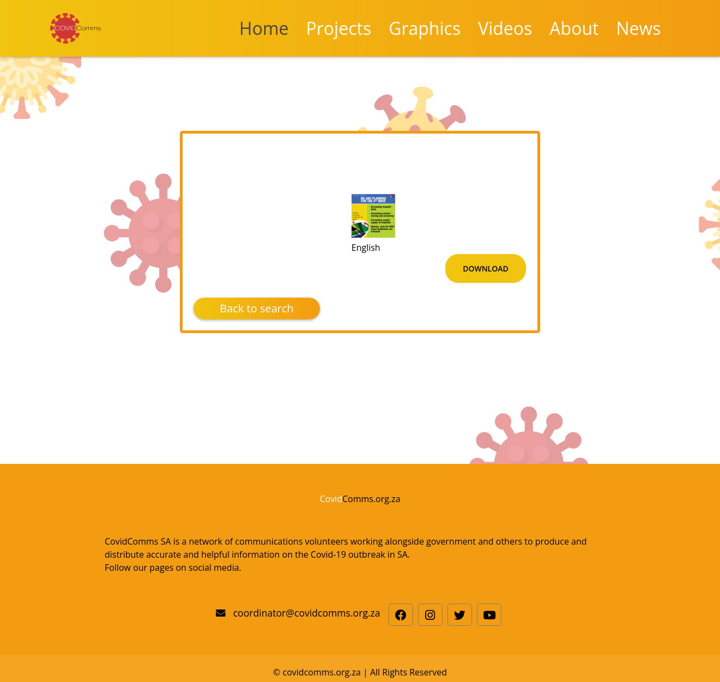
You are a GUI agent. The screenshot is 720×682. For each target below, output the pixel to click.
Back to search (257, 308)
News (638, 28)
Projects (339, 28)
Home (263, 28)
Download (486, 268)
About (573, 28)
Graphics (425, 28)
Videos (505, 28)
